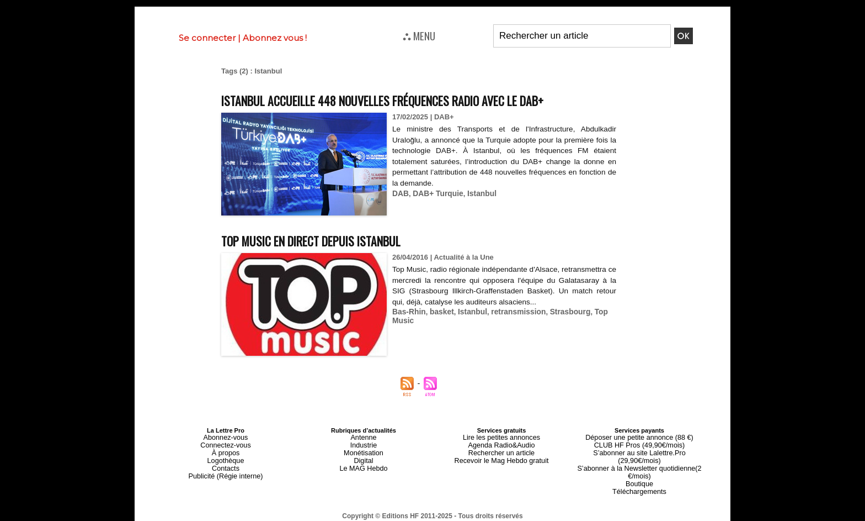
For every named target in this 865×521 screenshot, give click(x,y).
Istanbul (477, 193)
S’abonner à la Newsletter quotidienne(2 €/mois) (639, 460)
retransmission (511, 311)
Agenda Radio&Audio (501, 443)
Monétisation (363, 450)
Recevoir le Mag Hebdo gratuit (502, 457)
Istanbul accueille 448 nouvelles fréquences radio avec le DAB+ (411, 100)
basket (439, 311)
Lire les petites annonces (501, 437)
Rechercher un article (502, 450)
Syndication (459, 516)
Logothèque (226, 457)
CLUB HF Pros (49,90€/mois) (639, 443)
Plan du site (405, 516)
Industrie (363, 443)
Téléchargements (639, 476)
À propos (225, 450)
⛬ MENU (419, 35)
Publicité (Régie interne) (225, 470)
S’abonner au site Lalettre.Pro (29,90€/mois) (639, 450)
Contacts (225, 463)
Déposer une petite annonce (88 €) (639, 437)
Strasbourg (560, 311)
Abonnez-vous (225, 437)
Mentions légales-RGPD (520, 508)
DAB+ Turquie (435, 193)
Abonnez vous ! (275, 38)
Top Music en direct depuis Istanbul (326, 240)
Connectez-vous (226, 443)
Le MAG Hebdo (364, 463)
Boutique (639, 470)
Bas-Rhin (408, 311)
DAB (400, 193)
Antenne (364, 437)
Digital (363, 457)
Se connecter (207, 38)
